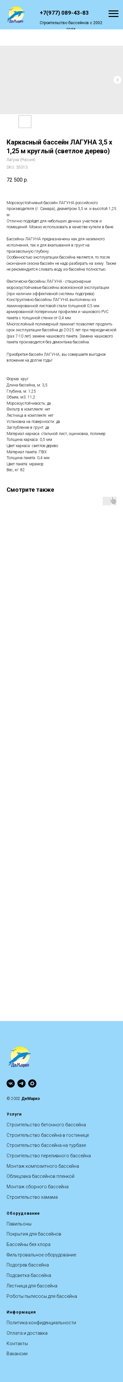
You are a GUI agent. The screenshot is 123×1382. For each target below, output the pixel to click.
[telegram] (21, 1083)
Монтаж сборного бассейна (38, 1186)
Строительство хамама (32, 1197)
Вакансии (17, 1353)
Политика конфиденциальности (41, 1322)
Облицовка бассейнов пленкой (40, 1176)
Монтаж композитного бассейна (43, 1166)
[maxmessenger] (32, 1083)
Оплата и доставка (27, 1333)
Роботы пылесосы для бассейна (42, 1296)
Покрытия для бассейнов (34, 1234)
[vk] (11, 1083)
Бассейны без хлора (29, 1244)
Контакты (17, 1343)
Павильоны (19, 1223)
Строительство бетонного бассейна (46, 1124)
